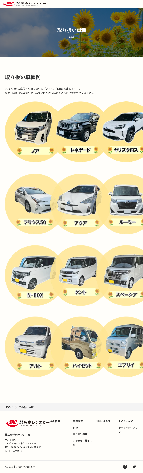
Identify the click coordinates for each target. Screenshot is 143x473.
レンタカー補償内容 (82, 443)
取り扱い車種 (26, 407)
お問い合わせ (103, 421)
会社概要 (55, 421)
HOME (9, 407)
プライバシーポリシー (128, 430)
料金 (75, 427)
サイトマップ (126, 421)
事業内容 (78, 421)
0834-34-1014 (18, 447)
